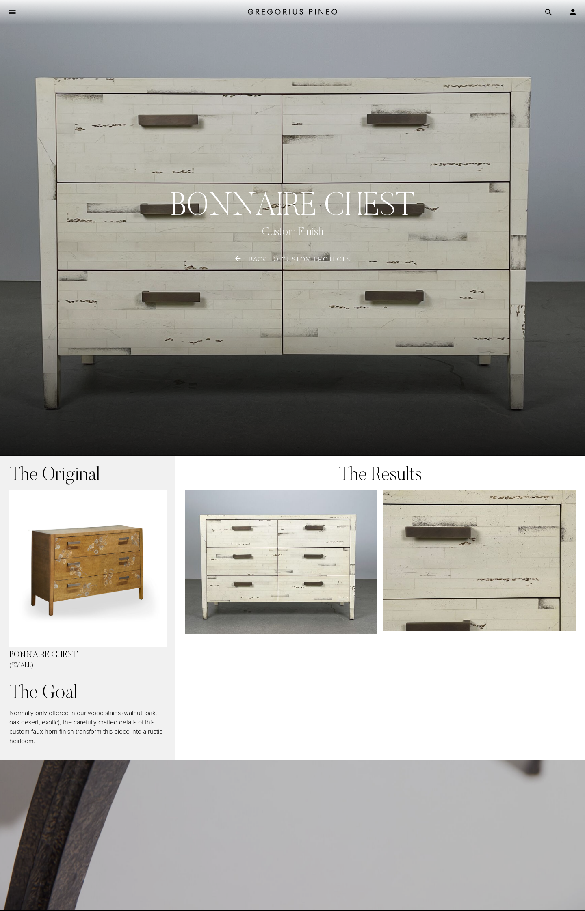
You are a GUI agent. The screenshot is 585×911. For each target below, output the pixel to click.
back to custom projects (300, 259)
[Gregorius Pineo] (292, 12)
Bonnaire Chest (43, 655)
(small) (21, 665)
